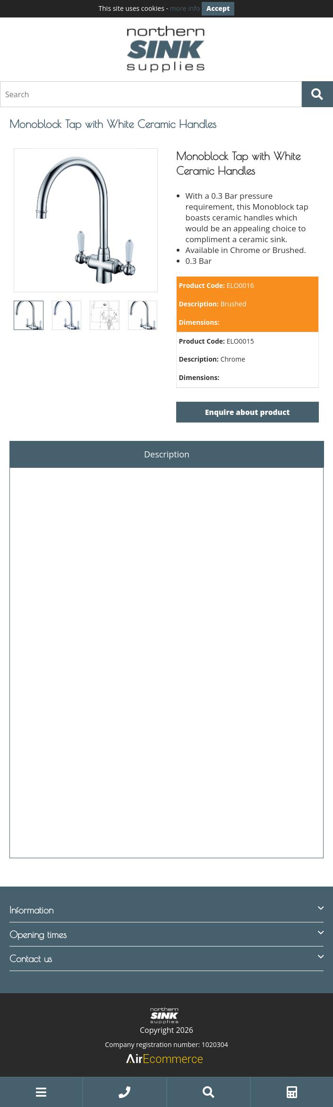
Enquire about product (247, 412)
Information (31, 909)
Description (166, 454)
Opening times (38, 934)
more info (185, 8)
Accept (218, 8)
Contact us (30, 958)
